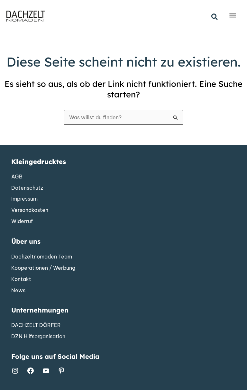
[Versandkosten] (29, 210)
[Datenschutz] (27, 188)
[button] (214, 17)
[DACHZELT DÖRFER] (36, 325)
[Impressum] (24, 199)
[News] (18, 290)
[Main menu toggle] (233, 16)
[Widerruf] (22, 221)
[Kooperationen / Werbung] (43, 268)
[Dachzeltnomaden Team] (41, 257)
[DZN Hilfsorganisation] (38, 336)
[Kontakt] (21, 279)
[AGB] (17, 177)
